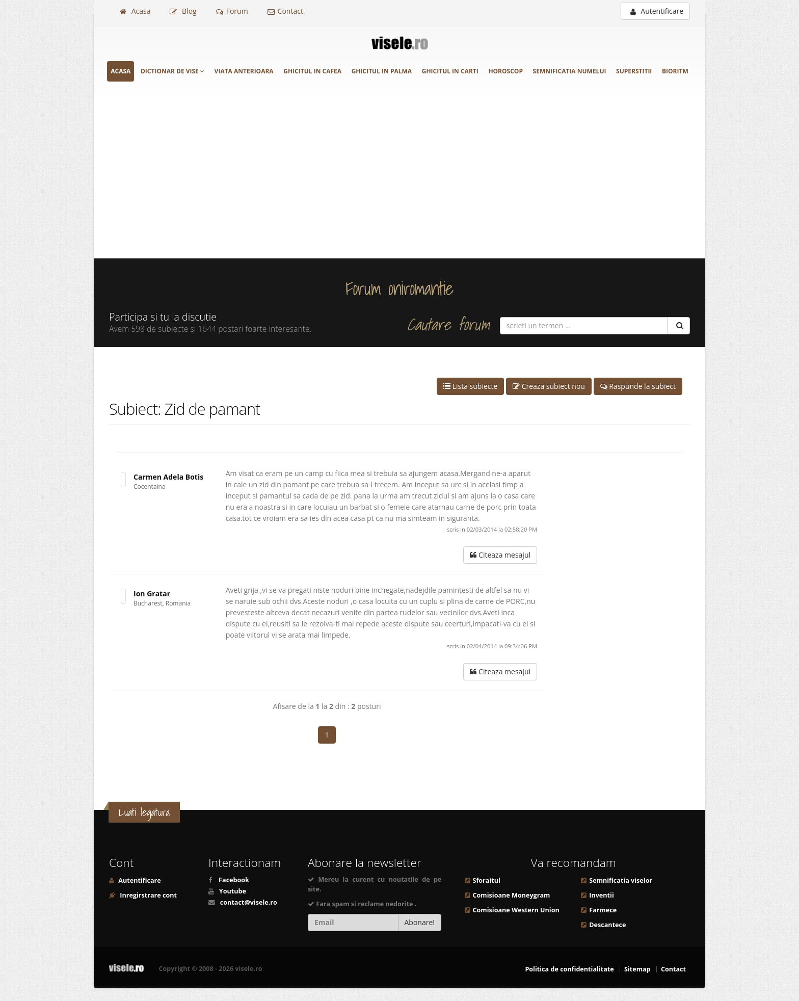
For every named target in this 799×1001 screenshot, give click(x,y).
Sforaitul (486, 880)
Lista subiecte (470, 386)
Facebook (234, 880)
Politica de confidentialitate (569, 969)
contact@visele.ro (248, 902)
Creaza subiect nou (549, 386)
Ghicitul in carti (450, 71)
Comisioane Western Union (516, 910)
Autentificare (656, 11)
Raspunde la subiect (638, 386)
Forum (232, 11)
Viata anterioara (244, 71)
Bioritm (675, 71)
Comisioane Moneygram (511, 895)
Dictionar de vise (172, 71)
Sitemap (637, 969)
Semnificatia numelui (569, 71)
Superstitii (634, 71)
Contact (285, 11)
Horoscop (505, 71)
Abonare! (420, 922)
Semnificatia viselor (620, 880)
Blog (183, 11)
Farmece (603, 910)
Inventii (601, 895)
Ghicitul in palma (382, 71)
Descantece (607, 924)
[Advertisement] (399, 182)
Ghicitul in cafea (312, 71)
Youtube (232, 891)
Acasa (135, 11)
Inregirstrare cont (147, 895)
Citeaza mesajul (500, 555)
